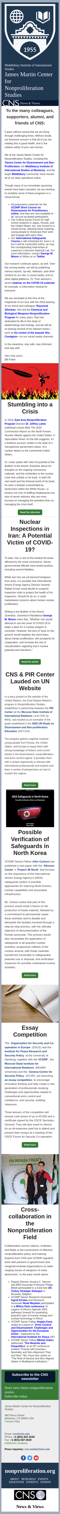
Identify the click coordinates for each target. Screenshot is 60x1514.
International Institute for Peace (30, 1337)
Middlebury (18, 174)
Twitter (41, 256)
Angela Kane (44, 1321)
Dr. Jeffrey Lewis (36, 423)
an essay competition (18, 1079)
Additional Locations (16, 1443)
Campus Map (12, 1421)
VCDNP (43, 1059)
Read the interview (30, 512)
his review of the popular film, (32, 332)
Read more (30, 785)
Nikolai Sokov (45, 1340)
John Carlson (41, 861)
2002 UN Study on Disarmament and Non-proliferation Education (29, 727)
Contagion (11, 336)
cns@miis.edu (21, 1434)
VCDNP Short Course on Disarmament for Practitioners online (29, 210)
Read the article (30, 661)
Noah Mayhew (31, 1303)
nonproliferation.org (30, 1471)
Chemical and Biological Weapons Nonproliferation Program (27, 313)
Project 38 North (27, 869)
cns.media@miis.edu (37, 1449)
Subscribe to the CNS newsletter (30, 1377)
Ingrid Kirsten (19, 1300)
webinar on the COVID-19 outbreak (33, 283)
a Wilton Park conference (29, 1306)
